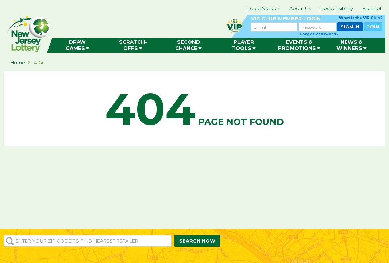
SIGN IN (349, 27)
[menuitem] (77, 45)
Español (371, 8)
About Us (300, 8)
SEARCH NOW (197, 241)
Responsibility (336, 8)
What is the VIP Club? (360, 18)
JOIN (373, 27)
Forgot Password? (319, 34)
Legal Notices (263, 8)
